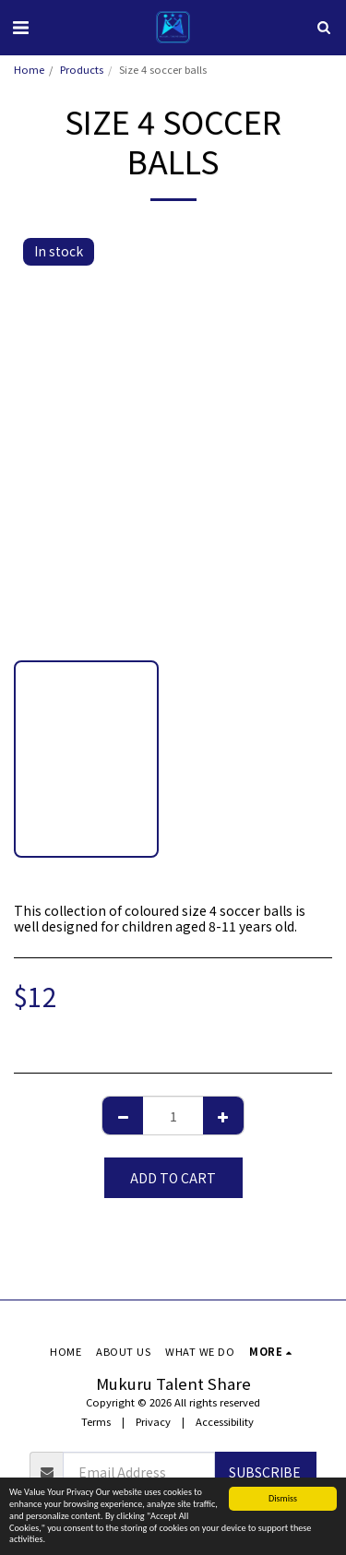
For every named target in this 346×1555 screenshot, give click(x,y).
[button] (20, 26)
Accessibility (225, 1421)
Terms (96, 1421)
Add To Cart (173, 1178)
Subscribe (265, 1472)
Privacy (153, 1421)
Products (81, 69)
